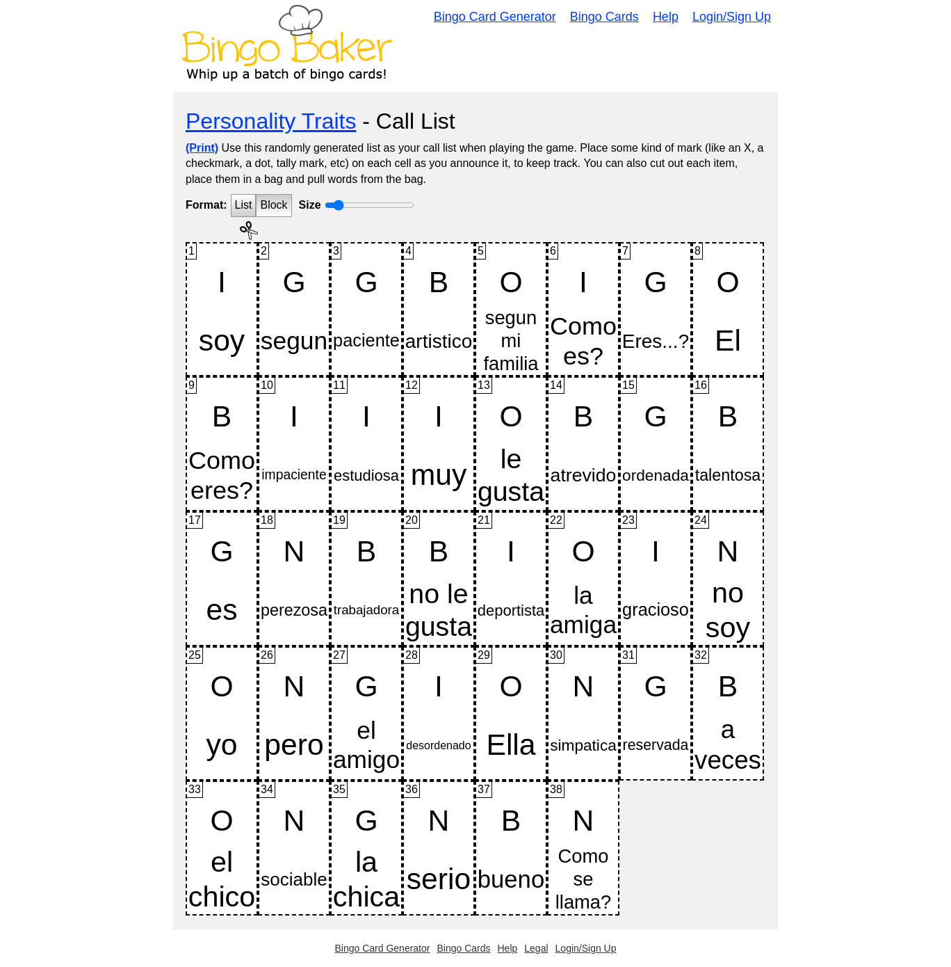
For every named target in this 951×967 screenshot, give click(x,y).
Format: (206, 205)
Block (273, 205)
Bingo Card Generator (495, 17)
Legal (536, 948)
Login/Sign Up (731, 17)
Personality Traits (271, 121)
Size (310, 205)
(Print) (202, 148)
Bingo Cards (604, 17)
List (243, 205)
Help (665, 17)
